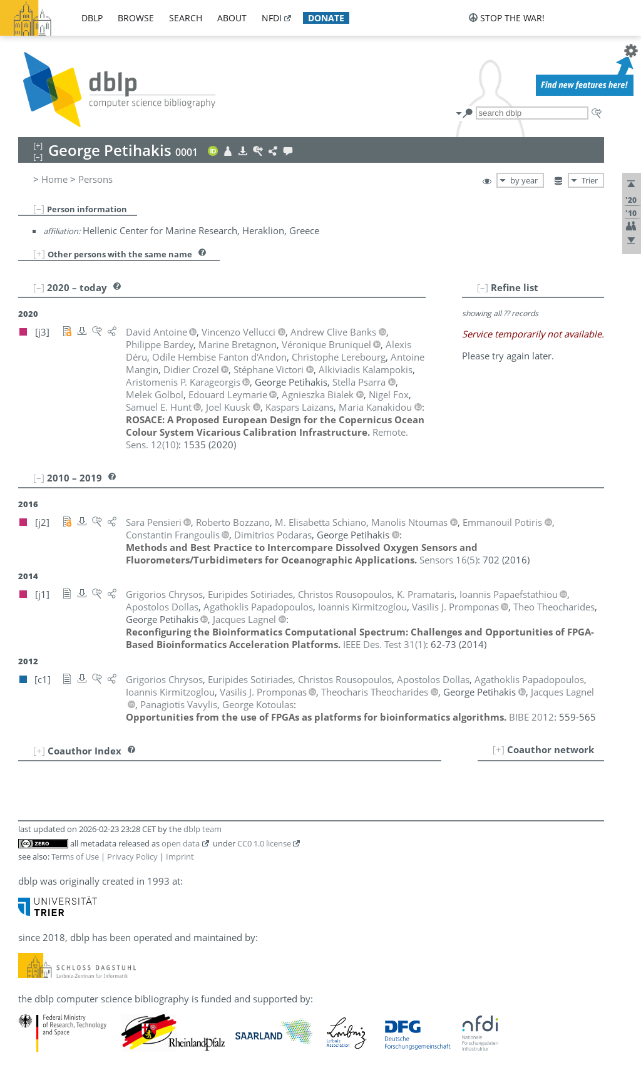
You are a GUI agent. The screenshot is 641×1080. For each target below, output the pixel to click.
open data (181, 843)
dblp (92, 18)
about (232, 18)
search (185, 18)
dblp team (202, 829)
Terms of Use (75, 856)
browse (136, 18)
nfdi (272, 18)
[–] (38, 208)
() (448, 559)
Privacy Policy (132, 856)
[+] (39, 253)
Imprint (180, 856)
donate (326, 18)
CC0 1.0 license (264, 843)
